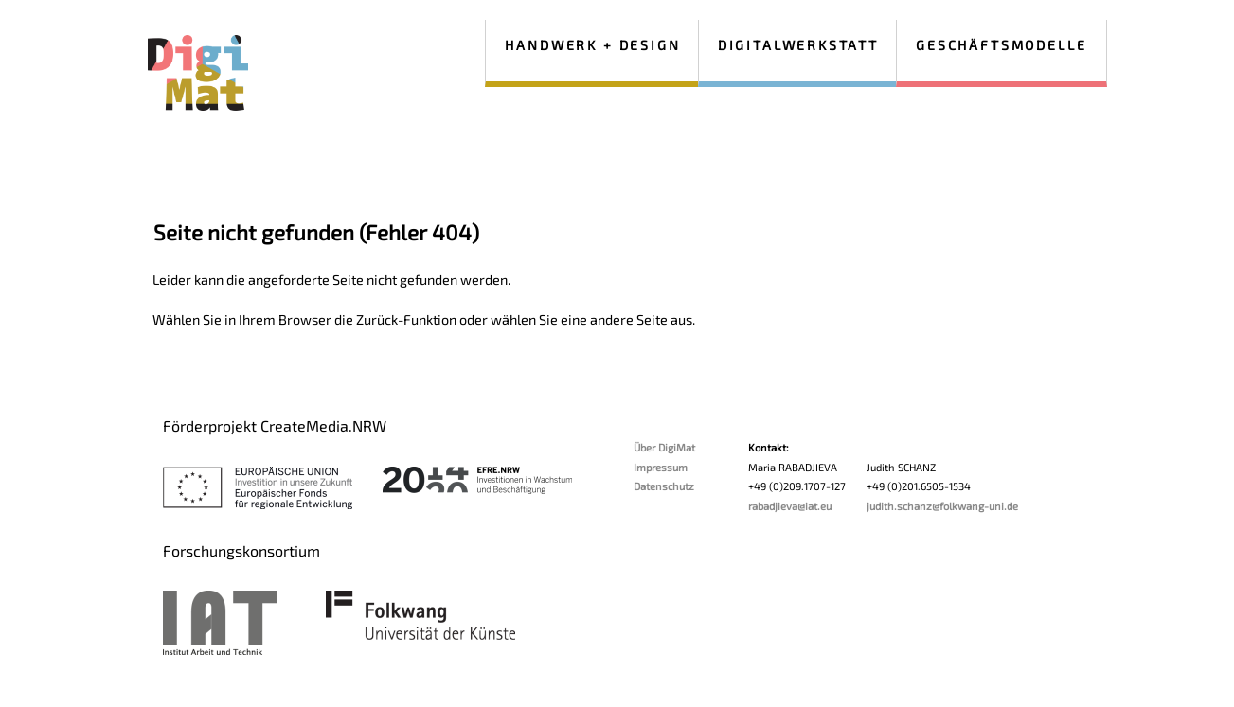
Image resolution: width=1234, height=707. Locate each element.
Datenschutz (664, 486)
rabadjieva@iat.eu (790, 506)
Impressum (661, 467)
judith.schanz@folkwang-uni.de (942, 506)
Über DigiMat (664, 447)
